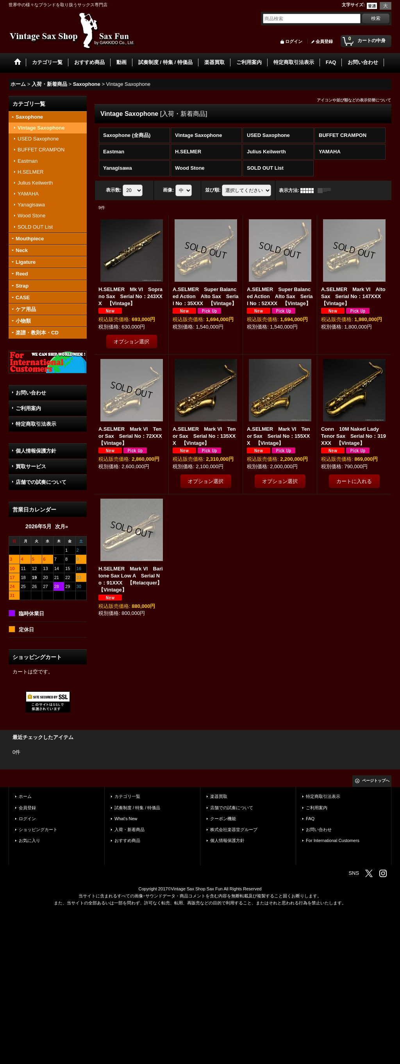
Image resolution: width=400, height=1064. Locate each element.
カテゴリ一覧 (127, 796)
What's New (126, 818)
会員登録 (324, 41)
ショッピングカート (38, 829)
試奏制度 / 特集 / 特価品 (137, 807)
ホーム (25, 796)
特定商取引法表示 (36, 424)
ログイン (293, 41)
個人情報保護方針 (36, 451)
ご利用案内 (28, 408)
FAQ (310, 818)
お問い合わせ (31, 393)
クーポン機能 (223, 818)
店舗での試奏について (41, 482)
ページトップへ (375, 780)
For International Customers (332, 840)
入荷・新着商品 (129, 829)
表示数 (113, 190)
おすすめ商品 (127, 840)
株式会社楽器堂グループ (233, 829)
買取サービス (31, 466)
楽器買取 (218, 796)
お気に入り (29, 840)
